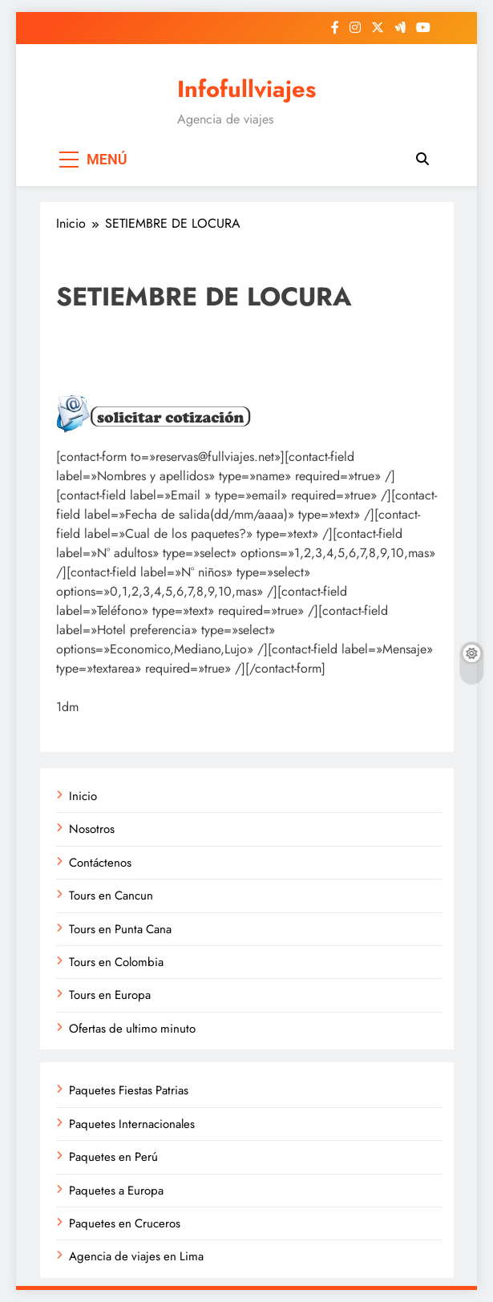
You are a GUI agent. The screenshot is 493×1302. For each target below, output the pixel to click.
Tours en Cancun (111, 895)
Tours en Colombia (116, 962)
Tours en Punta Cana (120, 929)
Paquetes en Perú (113, 1157)
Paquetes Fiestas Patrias (128, 1090)
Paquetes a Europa (116, 1190)
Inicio (83, 796)
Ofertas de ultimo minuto (132, 1028)
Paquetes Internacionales (132, 1124)
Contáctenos (100, 862)
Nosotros (92, 829)
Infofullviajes (246, 89)
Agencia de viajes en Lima (136, 1256)
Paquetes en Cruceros (124, 1223)
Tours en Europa (110, 995)
